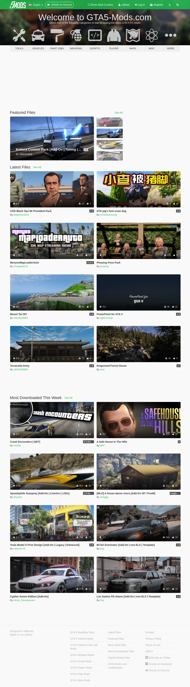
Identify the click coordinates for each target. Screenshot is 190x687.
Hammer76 (19, 548)
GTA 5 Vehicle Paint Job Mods (84, 647)
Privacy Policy (153, 638)
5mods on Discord (157, 670)
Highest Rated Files (119, 657)
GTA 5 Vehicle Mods (81, 638)
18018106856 (20, 318)
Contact (149, 632)
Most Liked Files (117, 645)
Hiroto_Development (24, 600)
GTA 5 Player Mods (81, 667)
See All (119, 112)
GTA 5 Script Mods (80, 661)
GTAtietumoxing (108, 214)
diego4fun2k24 (21, 214)
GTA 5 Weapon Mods (82, 655)
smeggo (104, 497)
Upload (123, 4)
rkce (102, 369)
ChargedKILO (20, 266)
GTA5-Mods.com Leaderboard (117, 666)
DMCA (149, 651)
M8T (102, 445)
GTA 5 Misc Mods (80, 680)
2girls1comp (106, 318)
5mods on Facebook (158, 664)
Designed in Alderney (22, 631)
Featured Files (116, 638)
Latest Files (114, 632)
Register (156, 4)
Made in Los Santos (21, 634)
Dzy (102, 548)
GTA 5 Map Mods (80, 674)
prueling (104, 266)
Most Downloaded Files (121, 651)
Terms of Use (152, 645)
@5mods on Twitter (158, 657)
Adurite (17, 445)
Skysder (17, 497)
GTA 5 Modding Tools (82, 632)
